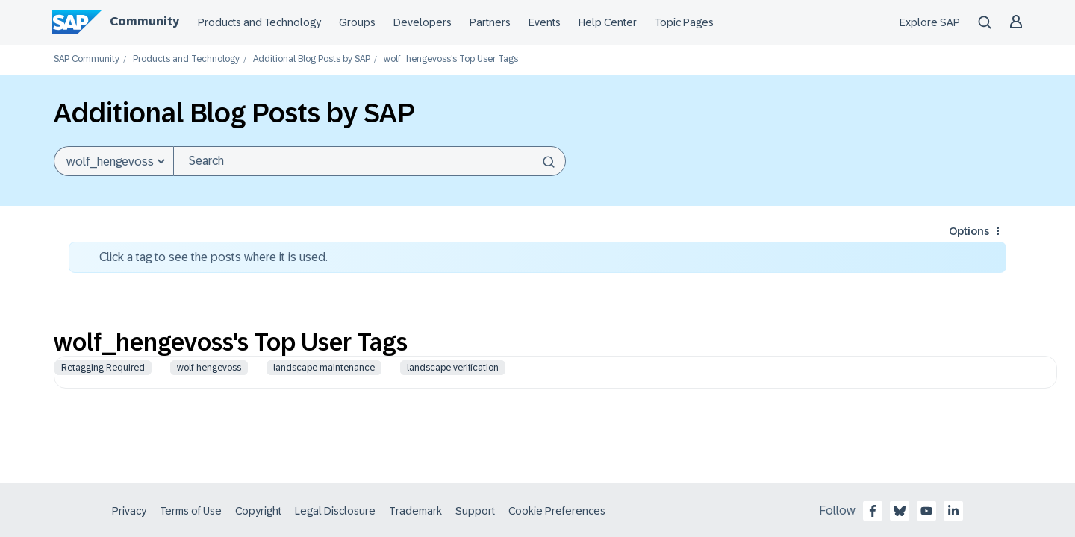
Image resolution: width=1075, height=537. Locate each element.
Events (545, 22)
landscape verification (453, 367)
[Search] (369, 161)
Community (144, 21)
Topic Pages (684, 22)
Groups (357, 22)
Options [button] (969, 231)
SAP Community (86, 59)
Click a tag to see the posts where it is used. (213, 257)
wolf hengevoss (209, 367)
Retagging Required (103, 367)
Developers (422, 22)
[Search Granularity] (113, 161)
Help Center (608, 22)
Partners (490, 22)
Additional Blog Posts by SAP (311, 59)
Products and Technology (259, 22)
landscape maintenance (324, 367)
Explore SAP (930, 22)
